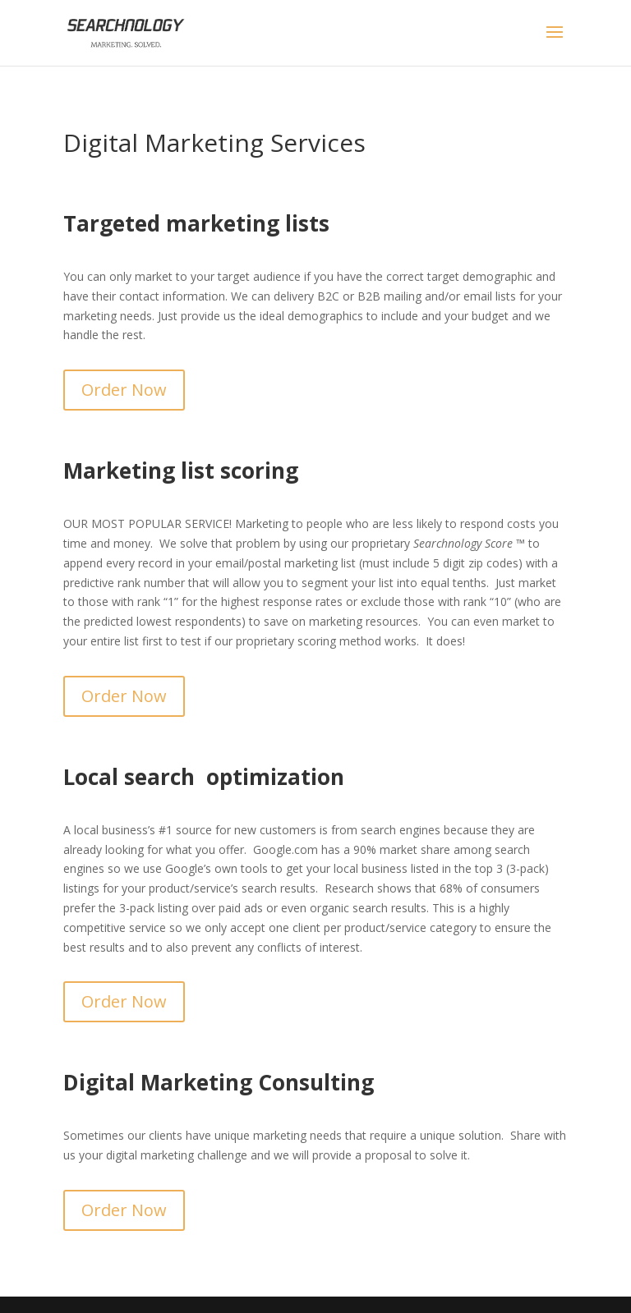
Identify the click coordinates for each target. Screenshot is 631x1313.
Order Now (124, 390)
